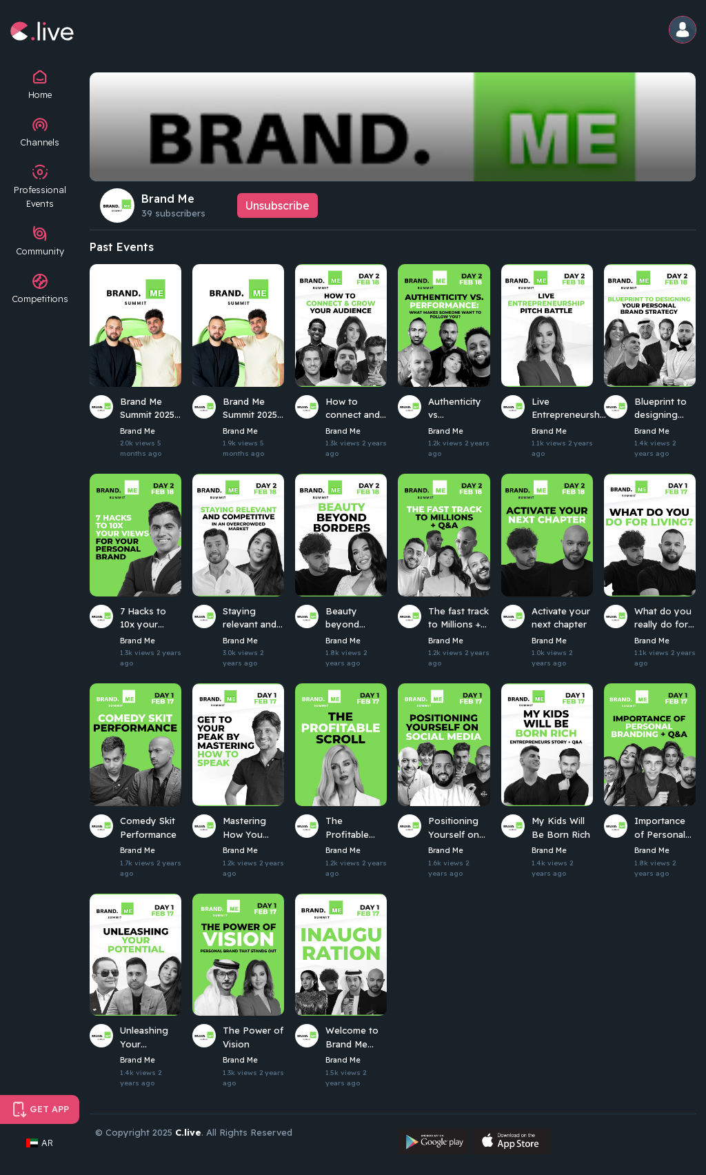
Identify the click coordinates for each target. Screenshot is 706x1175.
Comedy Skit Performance (148, 827)
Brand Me (167, 198)
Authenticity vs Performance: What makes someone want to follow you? (457, 409)
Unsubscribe (277, 205)
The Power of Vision (253, 1037)
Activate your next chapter (561, 617)
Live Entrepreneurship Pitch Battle (569, 409)
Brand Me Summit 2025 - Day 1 (253, 409)
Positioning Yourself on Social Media (455, 828)
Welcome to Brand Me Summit (352, 1038)
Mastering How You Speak (244, 828)
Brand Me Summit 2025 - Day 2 (150, 409)
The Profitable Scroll (347, 828)
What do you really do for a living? (665, 618)
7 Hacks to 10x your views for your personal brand (150, 618)
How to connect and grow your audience (352, 409)
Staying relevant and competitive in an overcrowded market (253, 618)
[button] (683, 30)
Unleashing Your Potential (144, 1038)
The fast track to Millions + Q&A (458, 618)
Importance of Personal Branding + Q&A (659, 828)
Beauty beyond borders (342, 618)
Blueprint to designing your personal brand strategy (665, 409)
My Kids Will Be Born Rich (561, 827)
